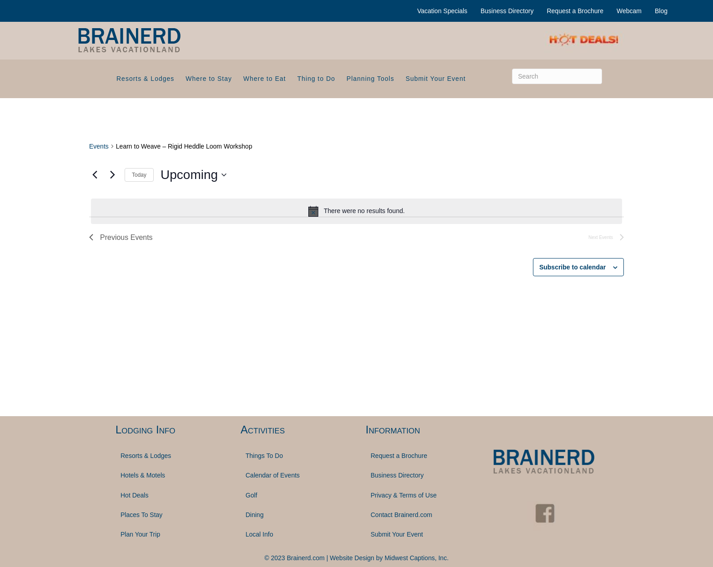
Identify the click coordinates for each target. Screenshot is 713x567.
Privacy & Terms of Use (404, 495)
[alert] (356, 211)
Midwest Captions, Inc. (417, 558)
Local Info (259, 534)
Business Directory (507, 11)
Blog (661, 11)
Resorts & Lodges (145, 78)
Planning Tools (370, 78)
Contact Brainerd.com (401, 514)
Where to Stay (209, 78)
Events (99, 146)
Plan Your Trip (140, 534)
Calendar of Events (273, 475)
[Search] (557, 76)
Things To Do (264, 455)
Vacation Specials (442, 11)
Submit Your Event (436, 78)
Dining (255, 514)
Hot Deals (134, 495)
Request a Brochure (575, 11)
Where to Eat (264, 78)
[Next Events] (112, 174)
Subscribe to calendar (572, 267)
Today (139, 175)
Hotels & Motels (143, 475)
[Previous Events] (94, 174)
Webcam (629, 11)
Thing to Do (316, 78)
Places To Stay (141, 514)
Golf (251, 495)
